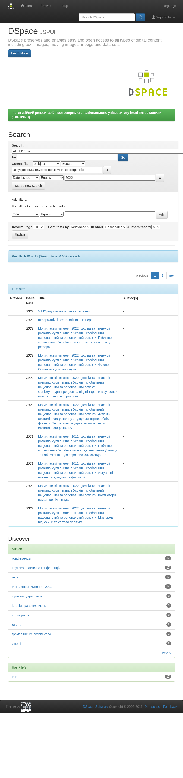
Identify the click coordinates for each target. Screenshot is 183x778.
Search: (18, 145)
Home (27, 6)
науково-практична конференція (36, 568)
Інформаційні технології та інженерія (65, 320)
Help (64, 6)
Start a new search (28, 186)
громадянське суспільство (31, 634)
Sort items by (58, 227)
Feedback (170, 706)
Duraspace (152, 706)
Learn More (19, 53)
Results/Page (22, 227)
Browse (48, 6)
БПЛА (16, 625)
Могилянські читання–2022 (32, 587)
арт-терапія (20, 615)
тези (15, 577)
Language (170, 6)
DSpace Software (95, 706)
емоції (16, 643)
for (14, 157)
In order (97, 227)
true (14, 677)
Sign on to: (163, 17)
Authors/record (139, 227)
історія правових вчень (29, 606)
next (172, 275)
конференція (21, 558)
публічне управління (27, 596)
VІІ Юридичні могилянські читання (64, 311)
